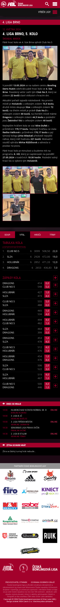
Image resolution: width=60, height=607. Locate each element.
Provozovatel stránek (16, 582)
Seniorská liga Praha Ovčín (25, 427)
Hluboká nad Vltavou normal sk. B (29, 410)
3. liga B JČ (16, 416)
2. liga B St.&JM (19, 433)
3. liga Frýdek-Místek (21, 421)
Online (53, 409)
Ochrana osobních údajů (43, 582)
